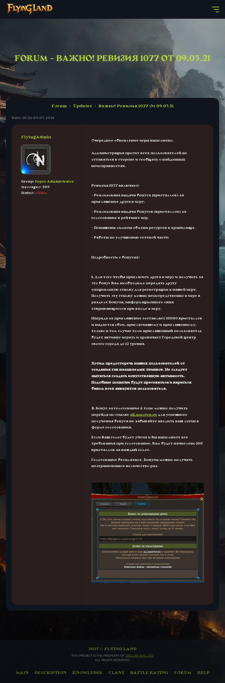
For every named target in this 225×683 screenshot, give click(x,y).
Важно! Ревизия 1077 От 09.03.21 (136, 105)
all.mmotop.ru (143, 415)
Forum (59, 105)
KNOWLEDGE (87, 672)
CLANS (116, 672)
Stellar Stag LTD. (139, 656)
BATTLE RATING (149, 672)
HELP (203, 672)
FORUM (182, 672)
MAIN (22, 672)
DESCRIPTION (51, 672)
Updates (82, 105)
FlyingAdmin (36, 136)
